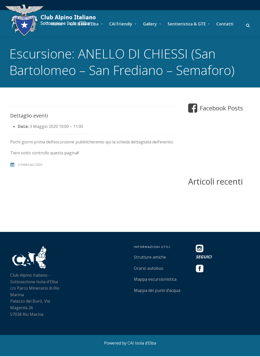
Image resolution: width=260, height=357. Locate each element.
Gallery (150, 24)
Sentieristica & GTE (187, 24)
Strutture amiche (150, 258)
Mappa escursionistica (155, 280)
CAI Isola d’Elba (84, 24)
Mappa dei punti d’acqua (157, 291)
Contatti (224, 24)
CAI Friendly (120, 24)
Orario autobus (148, 269)
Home (56, 24)
